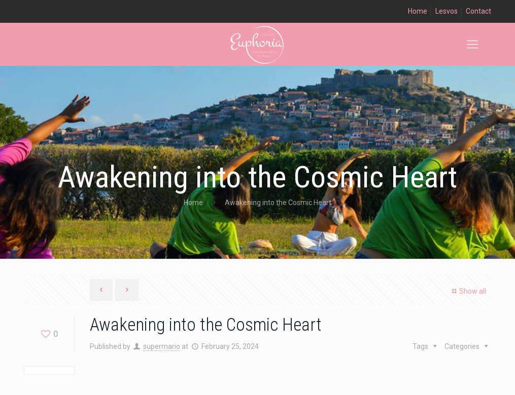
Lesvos (446, 11)
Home (417, 11)
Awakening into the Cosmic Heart (278, 203)
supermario (161, 346)
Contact (478, 11)
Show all (467, 291)
